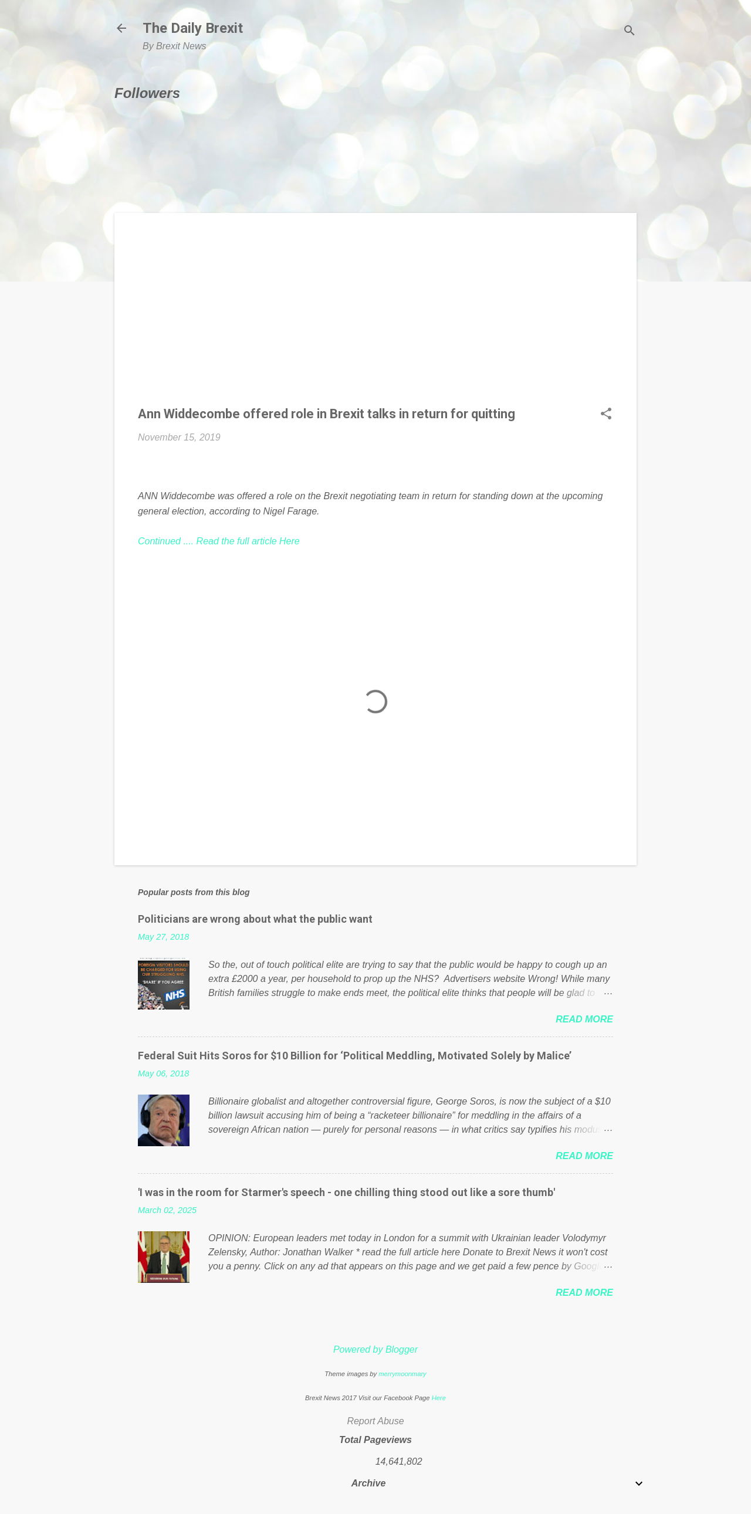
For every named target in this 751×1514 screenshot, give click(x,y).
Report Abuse (375, 1421)
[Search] (630, 32)
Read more (584, 1019)
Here (439, 1397)
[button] (606, 415)
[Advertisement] (375, 318)
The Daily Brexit (193, 28)
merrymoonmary (402, 1373)
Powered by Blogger (375, 1349)
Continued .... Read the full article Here (219, 541)
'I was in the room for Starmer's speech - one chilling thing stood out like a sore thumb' (346, 1192)
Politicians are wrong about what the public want (255, 919)
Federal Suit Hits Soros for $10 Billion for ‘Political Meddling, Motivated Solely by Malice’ (354, 1055)
